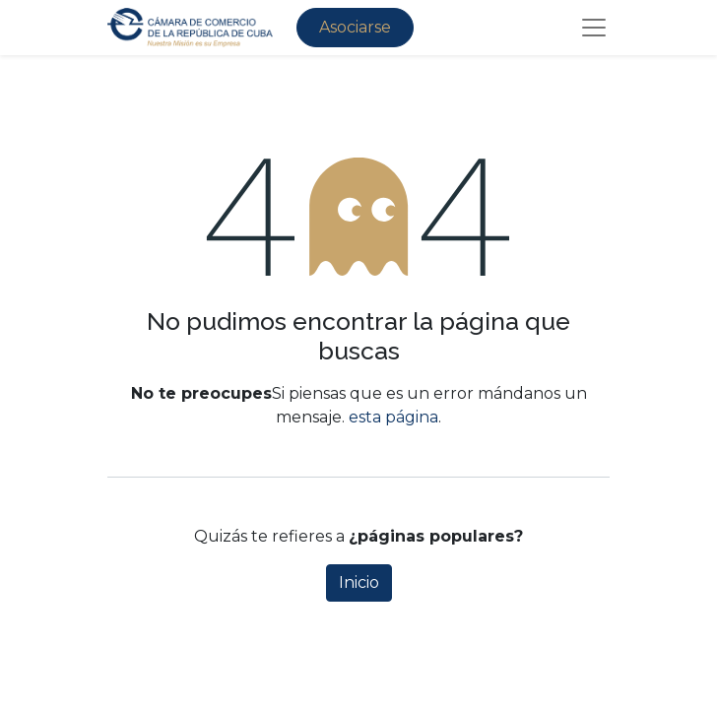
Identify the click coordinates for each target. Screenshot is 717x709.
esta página (393, 417)
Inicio (359, 582)
